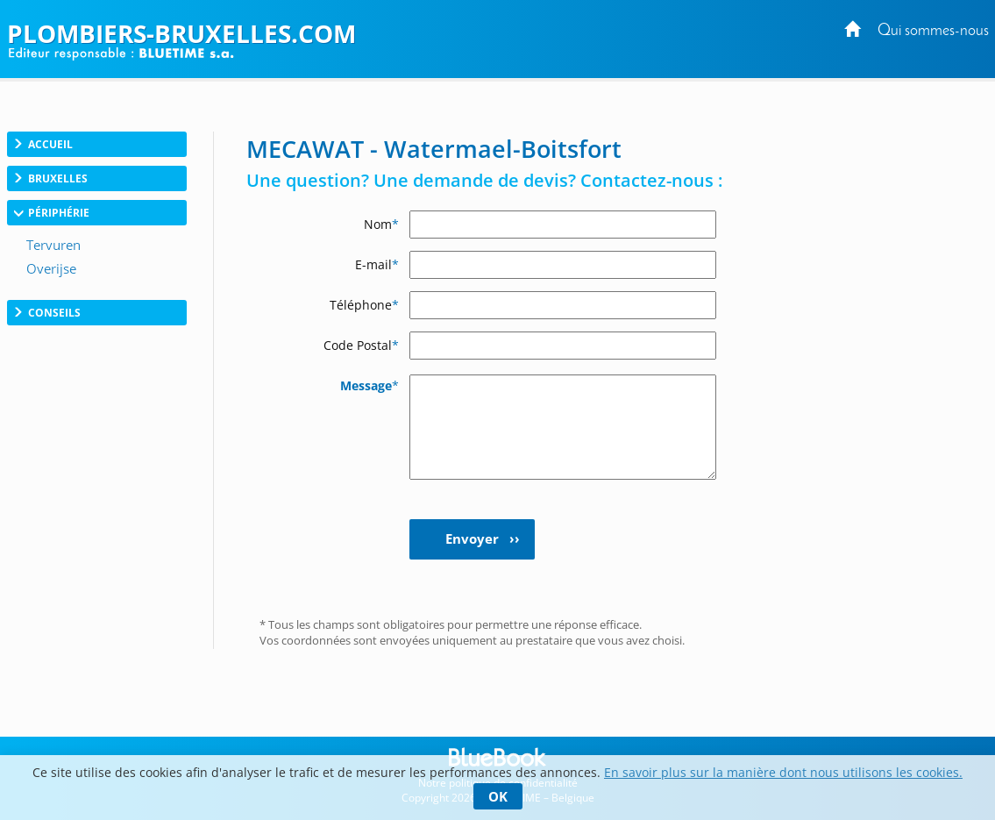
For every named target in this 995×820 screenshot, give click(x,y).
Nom (381, 224)
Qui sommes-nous (933, 31)
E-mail (377, 264)
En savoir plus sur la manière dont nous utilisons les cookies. (783, 772)
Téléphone (364, 304)
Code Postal (361, 345)
